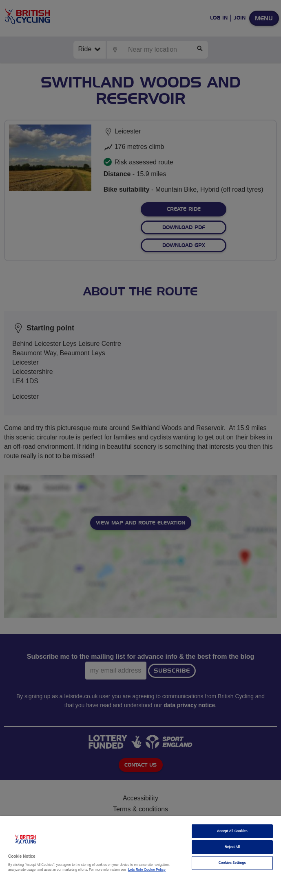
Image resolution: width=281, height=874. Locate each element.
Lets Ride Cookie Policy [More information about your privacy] (147, 870)
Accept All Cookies (232, 831)
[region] (140, 845)
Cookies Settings (232, 863)
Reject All (232, 847)
